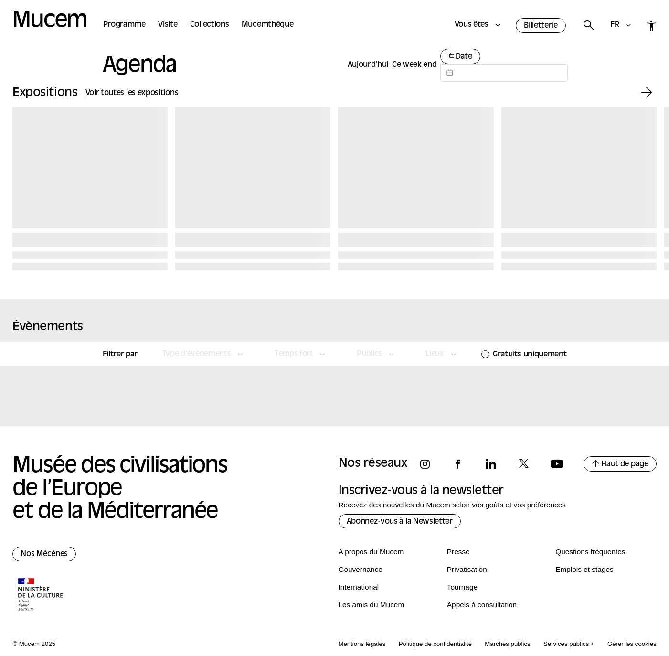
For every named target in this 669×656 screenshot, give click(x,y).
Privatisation (467, 556)
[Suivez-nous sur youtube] (561, 450)
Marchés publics (507, 643)
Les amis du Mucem (371, 591)
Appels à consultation (482, 591)
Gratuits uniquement (529, 354)
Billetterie (541, 25)
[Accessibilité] (652, 26)
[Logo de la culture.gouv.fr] (41, 588)
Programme (124, 24)
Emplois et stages (584, 556)
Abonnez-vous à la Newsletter (400, 507)
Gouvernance (360, 556)
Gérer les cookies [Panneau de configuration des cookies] (632, 643)
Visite (167, 24)
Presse (458, 538)
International (359, 574)
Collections (209, 24)
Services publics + (569, 643)
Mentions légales (362, 643)
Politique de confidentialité (435, 643)
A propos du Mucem (371, 538)
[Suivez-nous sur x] (528, 450)
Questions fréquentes (590, 538)
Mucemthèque (268, 24)
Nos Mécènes (44, 540)
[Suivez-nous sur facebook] (462, 450)
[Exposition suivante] (647, 93)
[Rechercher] (588, 25)
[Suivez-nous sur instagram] (429, 450)
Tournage (462, 574)
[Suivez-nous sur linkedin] (495, 450)
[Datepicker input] (504, 73)
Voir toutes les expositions (132, 93)
